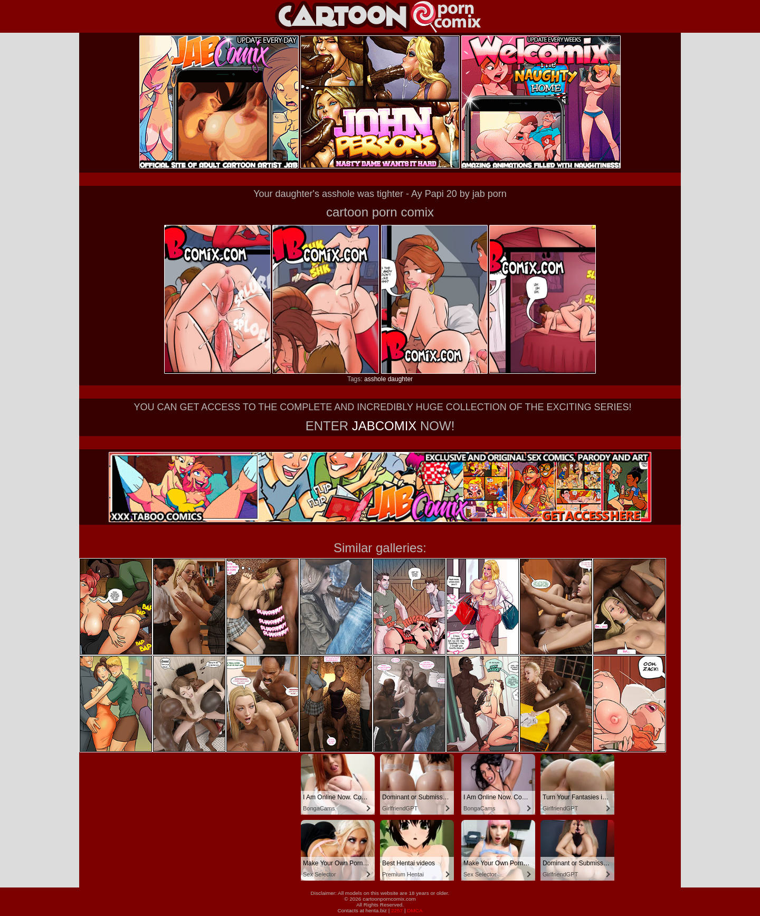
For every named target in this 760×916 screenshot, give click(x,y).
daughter (400, 379)
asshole (375, 379)
